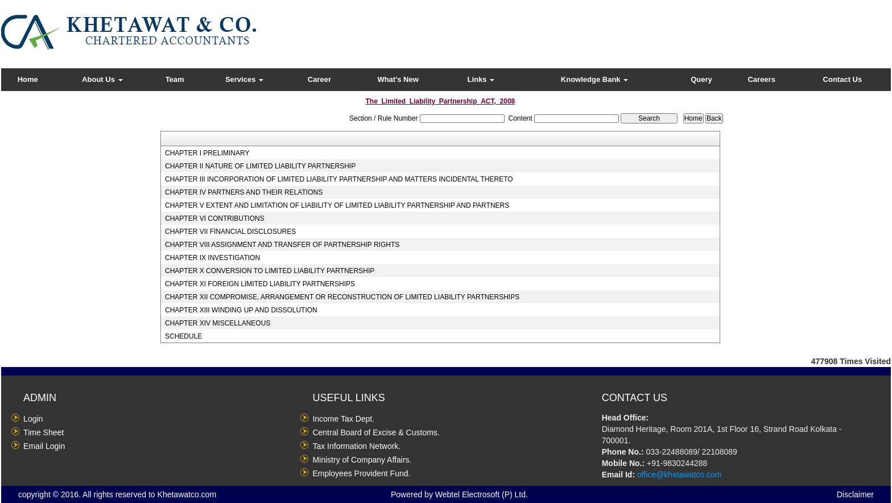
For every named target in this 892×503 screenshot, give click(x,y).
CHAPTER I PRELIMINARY (207, 153)
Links (481, 79)
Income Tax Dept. (343, 418)
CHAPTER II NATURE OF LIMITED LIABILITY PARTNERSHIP (260, 166)
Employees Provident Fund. (361, 473)
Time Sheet (43, 432)
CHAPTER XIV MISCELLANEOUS (217, 323)
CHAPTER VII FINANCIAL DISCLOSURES (230, 232)
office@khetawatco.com (679, 474)
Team (175, 79)
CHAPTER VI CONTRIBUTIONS (215, 218)
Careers (761, 79)
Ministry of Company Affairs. (361, 459)
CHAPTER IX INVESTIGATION (212, 258)
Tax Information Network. (356, 446)
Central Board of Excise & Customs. (375, 432)
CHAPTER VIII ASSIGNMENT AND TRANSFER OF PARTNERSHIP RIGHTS (282, 245)
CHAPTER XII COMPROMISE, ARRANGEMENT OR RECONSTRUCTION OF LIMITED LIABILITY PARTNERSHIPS (342, 297)
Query (701, 79)
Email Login (44, 446)
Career (319, 79)
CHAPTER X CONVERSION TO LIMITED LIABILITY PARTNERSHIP (269, 271)
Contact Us (842, 79)
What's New (397, 79)
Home (28, 79)
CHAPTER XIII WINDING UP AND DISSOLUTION (241, 310)
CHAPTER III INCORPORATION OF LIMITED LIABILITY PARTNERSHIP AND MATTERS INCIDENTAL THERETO (339, 179)
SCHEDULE (183, 336)
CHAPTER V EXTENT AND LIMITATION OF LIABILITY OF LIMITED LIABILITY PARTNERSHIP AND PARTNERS (337, 205)
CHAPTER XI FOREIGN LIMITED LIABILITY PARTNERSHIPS (260, 284)
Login (33, 418)
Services (244, 79)
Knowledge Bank (594, 79)
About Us (102, 79)
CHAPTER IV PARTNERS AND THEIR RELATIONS (244, 192)
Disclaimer (855, 494)
